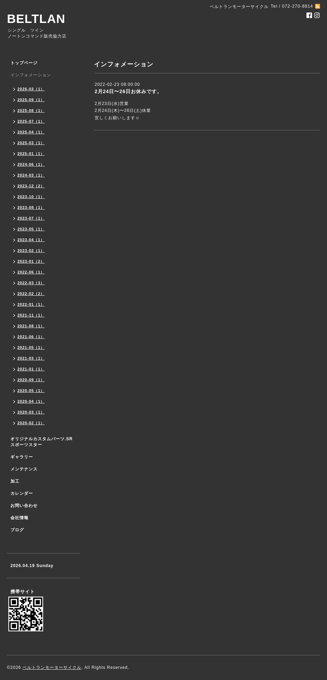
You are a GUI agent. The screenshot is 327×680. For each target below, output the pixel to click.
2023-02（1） (31, 250)
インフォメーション (30, 75)
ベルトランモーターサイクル (52, 667)
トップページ (24, 62)
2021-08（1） (31, 326)
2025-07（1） (31, 121)
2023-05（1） (31, 229)
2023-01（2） (31, 261)
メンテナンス (24, 469)
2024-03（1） (31, 175)
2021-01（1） (31, 369)
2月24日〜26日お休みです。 (128, 91)
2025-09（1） (31, 100)
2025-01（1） (31, 153)
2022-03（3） (31, 283)
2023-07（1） (31, 218)
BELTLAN (36, 18)
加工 (14, 481)
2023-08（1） (31, 207)
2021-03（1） (31, 358)
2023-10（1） (31, 197)
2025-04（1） (31, 132)
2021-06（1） (31, 337)
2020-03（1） (31, 412)
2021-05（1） (31, 347)
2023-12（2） (31, 186)
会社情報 (19, 517)
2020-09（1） (31, 380)
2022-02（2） (31, 294)
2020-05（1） (31, 390)
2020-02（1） (31, 423)
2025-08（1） (31, 110)
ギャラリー (21, 456)
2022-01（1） (31, 304)
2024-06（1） (31, 164)
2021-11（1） (31, 315)
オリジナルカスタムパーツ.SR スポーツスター (41, 441)
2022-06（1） (31, 272)
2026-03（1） (31, 89)
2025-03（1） (31, 143)
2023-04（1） (31, 240)
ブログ (17, 529)
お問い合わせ (24, 505)
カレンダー (21, 493)
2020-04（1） (31, 401)
